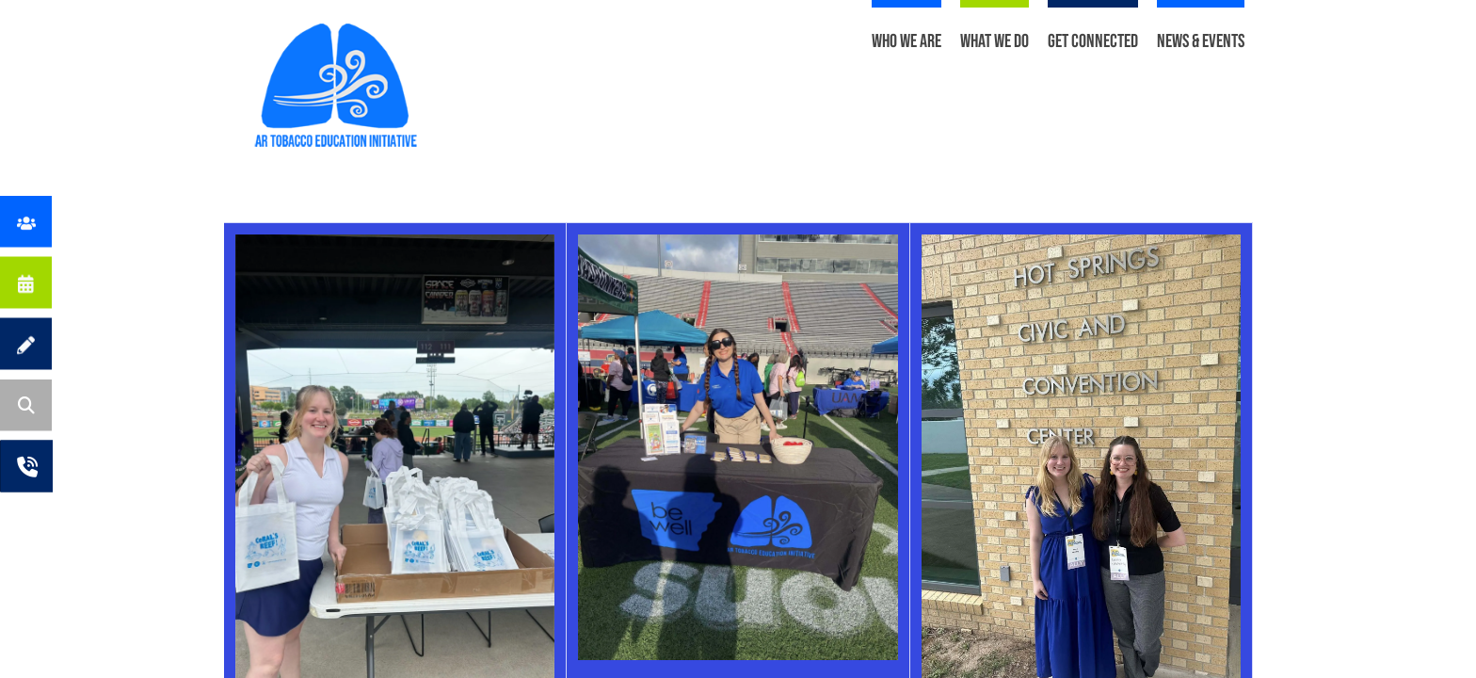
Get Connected (1093, 41)
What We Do (994, 41)
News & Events (1200, 41)
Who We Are (906, 41)
